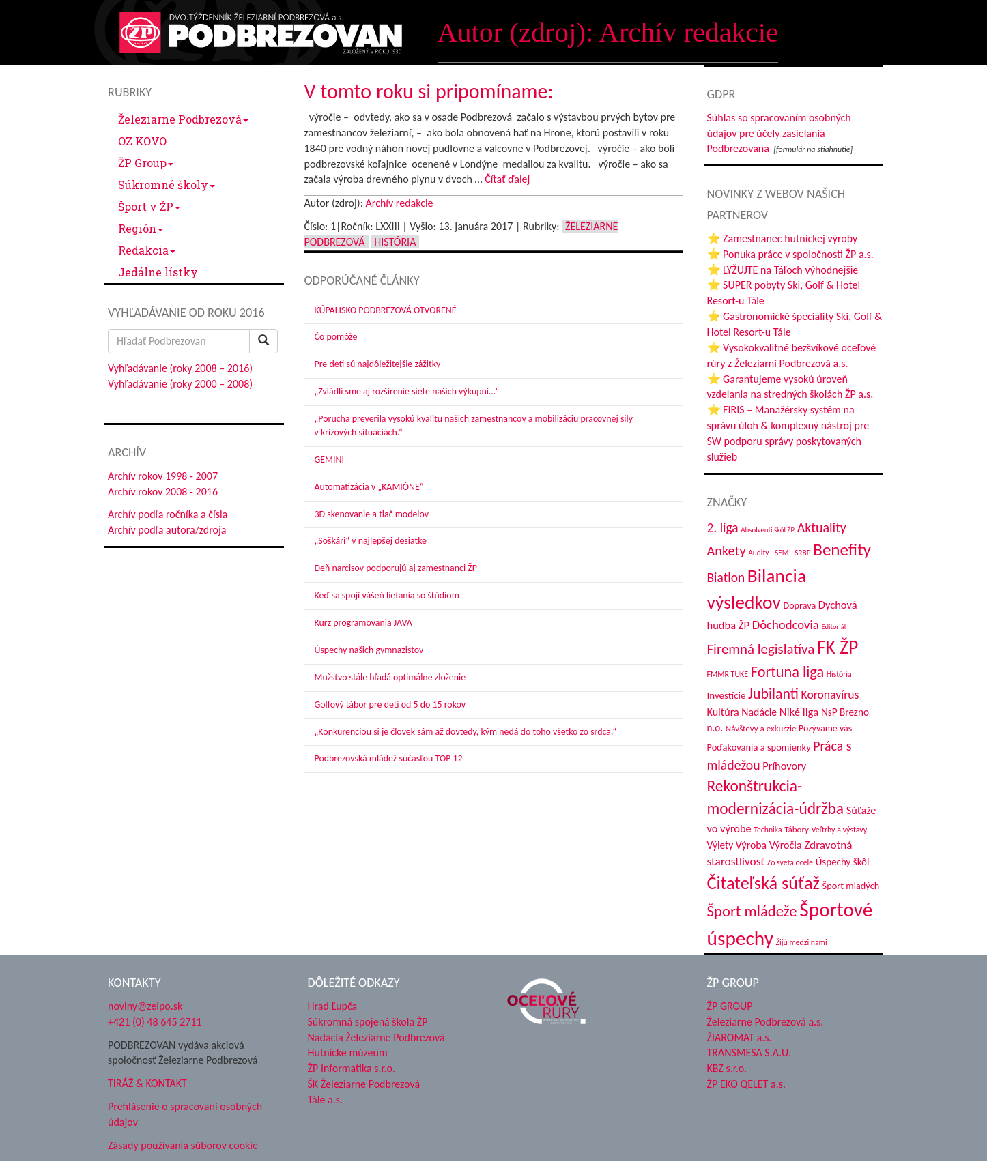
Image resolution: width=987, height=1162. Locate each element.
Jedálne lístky (158, 272)
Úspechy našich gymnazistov (369, 650)
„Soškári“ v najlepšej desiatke (371, 541)
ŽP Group (145, 163)
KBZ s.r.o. (727, 1068)
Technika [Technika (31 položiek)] (768, 829)
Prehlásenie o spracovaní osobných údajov (185, 1114)
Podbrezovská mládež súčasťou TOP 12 (389, 758)
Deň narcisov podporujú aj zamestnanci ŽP (396, 568)
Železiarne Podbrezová (183, 119)
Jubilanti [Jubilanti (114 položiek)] (773, 693)
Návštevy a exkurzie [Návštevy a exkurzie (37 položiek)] (761, 728)
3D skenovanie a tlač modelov (372, 514)
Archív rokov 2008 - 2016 (163, 491)
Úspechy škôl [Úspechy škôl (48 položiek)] (843, 862)
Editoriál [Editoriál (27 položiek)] (833, 626)
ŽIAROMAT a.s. (739, 1037)
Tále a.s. (325, 1099)
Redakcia (146, 250)
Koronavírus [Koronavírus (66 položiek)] (830, 694)
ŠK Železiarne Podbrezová (364, 1083)
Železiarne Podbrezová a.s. (765, 1021)
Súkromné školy (166, 184)
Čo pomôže (336, 337)
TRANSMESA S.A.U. (749, 1052)
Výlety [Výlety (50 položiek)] (720, 845)
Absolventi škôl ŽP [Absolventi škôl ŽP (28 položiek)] (768, 529)
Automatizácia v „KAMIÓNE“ (369, 487)
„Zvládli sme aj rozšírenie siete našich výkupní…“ (407, 391)
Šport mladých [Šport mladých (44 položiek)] (851, 886)
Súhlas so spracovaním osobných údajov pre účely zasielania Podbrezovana (779, 133)
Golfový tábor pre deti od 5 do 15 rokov (390, 704)
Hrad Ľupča (333, 1006)
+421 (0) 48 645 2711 (155, 1021)
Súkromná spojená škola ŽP (368, 1021)
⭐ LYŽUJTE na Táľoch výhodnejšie (783, 269)
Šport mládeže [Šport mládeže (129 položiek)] (752, 910)
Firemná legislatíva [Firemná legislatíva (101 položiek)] (761, 649)
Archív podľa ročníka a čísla (167, 514)
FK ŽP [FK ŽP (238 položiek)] (838, 647)
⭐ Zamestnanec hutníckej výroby (782, 238)
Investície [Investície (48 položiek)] (726, 695)
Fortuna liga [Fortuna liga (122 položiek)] (787, 672)
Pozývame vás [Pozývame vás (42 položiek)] (825, 728)
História (395, 241)
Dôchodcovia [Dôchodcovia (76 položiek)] (785, 625)
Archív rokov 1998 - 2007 (163, 475)
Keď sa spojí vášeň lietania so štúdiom (387, 595)
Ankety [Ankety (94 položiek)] (726, 550)
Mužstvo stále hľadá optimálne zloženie (390, 677)
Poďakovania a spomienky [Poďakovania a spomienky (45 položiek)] (759, 747)
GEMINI (329, 459)
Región (140, 228)
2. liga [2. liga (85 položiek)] (723, 527)
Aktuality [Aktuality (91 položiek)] (821, 527)
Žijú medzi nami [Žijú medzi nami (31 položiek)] (801, 942)
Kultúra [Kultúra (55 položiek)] (723, 712)
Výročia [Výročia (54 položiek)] (785, 845)
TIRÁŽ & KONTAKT (147, 1083)
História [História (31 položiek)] (839, 674)
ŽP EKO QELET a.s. (746, 1083)
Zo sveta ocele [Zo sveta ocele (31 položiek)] (790, 862)
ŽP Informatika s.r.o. (352, 1068)
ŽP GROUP (730, 1006)
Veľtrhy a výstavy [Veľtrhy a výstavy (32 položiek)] (840, 829)
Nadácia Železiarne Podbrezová (376, 1037)
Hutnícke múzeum (348, 1052)
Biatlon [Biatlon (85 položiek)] (726, 577)
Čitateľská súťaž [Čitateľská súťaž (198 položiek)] (763, 883)
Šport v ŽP (149, 206)
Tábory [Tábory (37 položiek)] (796, 829)
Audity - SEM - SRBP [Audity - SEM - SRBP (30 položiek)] (779, 552)
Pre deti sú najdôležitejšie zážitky (378, 364)
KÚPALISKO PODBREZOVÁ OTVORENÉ (386, 310)
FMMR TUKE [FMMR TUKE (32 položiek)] (728, 674)
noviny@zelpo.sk (145, 1006)
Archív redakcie (399, 203)
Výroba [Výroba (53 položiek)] (751, 845)
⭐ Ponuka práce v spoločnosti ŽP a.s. (790, 254)
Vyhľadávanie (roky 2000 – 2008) (180, 383)
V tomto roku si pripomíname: (429, 91)
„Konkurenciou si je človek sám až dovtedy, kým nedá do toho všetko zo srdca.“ (466, 732)
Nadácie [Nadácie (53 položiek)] (759, 712)
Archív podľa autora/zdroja (167, 529)
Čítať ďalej (507, 179)
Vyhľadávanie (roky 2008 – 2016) (180, 368)
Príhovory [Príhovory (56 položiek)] (784, 765)
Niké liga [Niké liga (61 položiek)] (799, 712)
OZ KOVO (142, 141)
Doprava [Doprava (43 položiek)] (799, 605)
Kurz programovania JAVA (363, 622)
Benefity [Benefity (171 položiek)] (842, 549)
